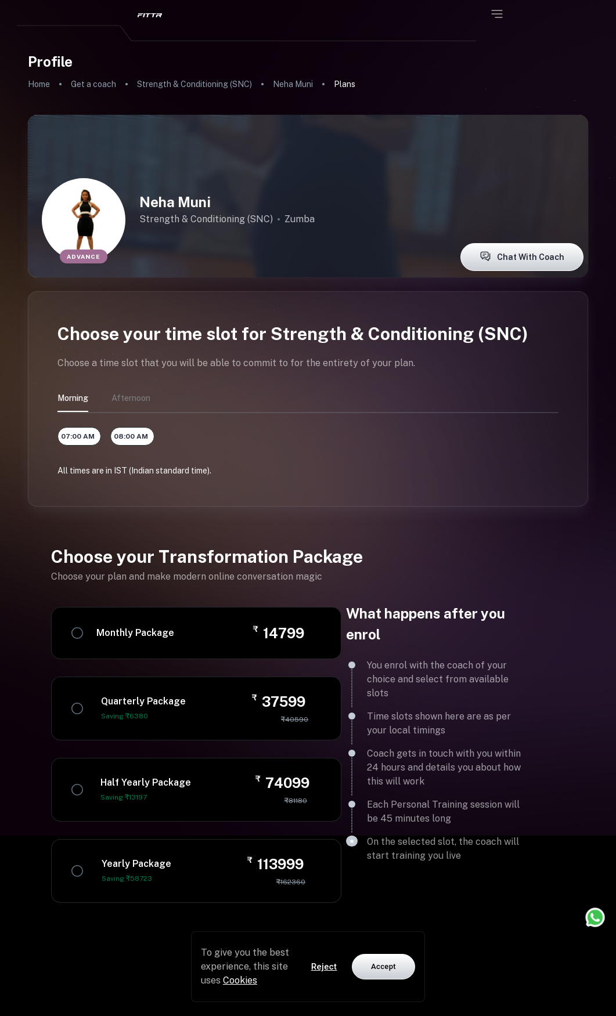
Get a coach (93, 84)
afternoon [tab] (130, 398)
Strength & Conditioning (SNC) (194, 84)
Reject (324, 966)
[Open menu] (497, 14)
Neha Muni (293, 84)
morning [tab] (72, 398)
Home (39, 84)
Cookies (240, 980)
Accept (383, 966)
